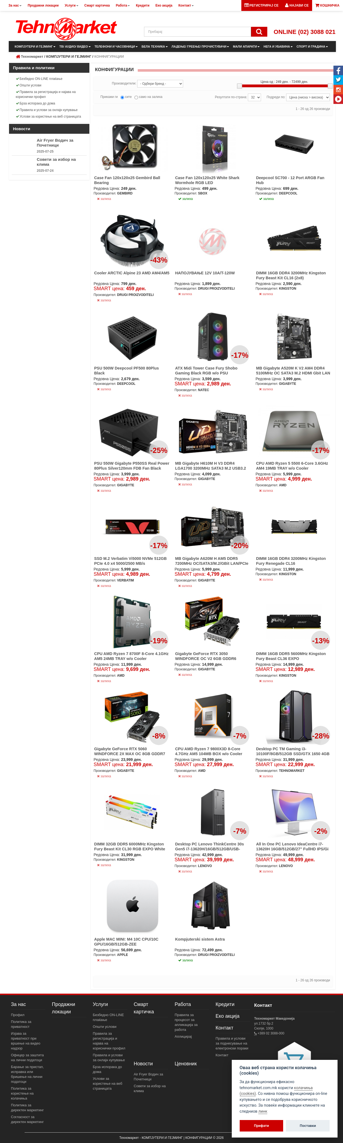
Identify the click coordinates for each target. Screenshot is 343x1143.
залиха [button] (185, 199)
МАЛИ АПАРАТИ (246, 46)
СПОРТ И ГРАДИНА (312, 46)
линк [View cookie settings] (262, 1111)
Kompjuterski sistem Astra (200, 939)
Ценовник (186, 1063)
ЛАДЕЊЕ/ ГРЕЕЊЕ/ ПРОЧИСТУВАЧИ (200, 46)
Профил (17, 1015)
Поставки (308, 1126)
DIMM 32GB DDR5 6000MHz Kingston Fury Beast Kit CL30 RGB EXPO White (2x (129, 849)
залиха (104, 199)
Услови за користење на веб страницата (48, 116)
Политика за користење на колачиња (22, 1093)
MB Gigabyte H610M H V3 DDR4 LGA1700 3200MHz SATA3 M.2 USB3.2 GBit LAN (210, 468)
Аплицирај (183, 1036)
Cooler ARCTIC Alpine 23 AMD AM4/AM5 (131, 273)
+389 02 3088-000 (270, 1033)
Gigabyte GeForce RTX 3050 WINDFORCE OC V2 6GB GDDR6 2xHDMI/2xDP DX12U (205, 659)
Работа (183, 1004)
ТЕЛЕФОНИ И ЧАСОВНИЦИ (116, 46)
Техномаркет (32, 56)
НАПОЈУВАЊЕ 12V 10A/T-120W (205, 273)
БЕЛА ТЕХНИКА (155, 46)
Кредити (225, 1004)
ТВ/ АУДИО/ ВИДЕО (75, 46)
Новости (143, 1063)
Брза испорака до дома (35, 103)
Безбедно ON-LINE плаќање (39, 79)
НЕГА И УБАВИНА (278, 46)
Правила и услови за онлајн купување (47, 110)
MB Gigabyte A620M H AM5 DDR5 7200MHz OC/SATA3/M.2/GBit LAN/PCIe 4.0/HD (211, 563)
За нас (18, 1004)
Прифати (261, 1126)
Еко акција (227, 1016)
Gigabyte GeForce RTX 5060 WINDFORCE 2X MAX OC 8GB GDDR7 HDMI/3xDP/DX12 (129, 754)
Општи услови (29, 85)
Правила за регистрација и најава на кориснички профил (46, 94)
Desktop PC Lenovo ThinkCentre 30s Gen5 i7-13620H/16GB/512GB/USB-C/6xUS (209, 849)
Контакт (224, 1028)
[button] (297, 5)
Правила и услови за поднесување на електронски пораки (232, 1043)
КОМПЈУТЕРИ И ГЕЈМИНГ (35, 46)
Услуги (100, 1004)
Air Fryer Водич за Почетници (55, 142)
